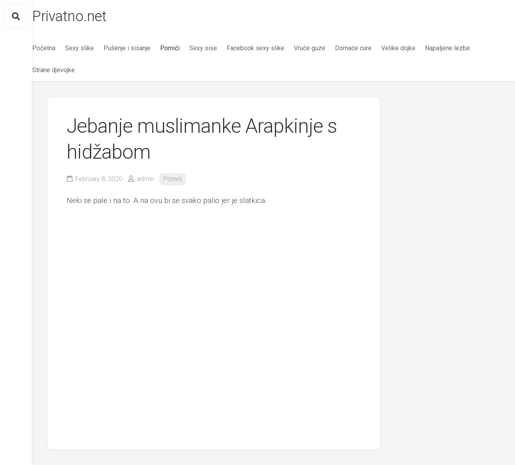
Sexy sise (219, 48)
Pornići (185, 48)
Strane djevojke (69, 70)
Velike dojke (414, 48)
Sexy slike (95, 48)
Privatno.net (85, 16)
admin (145, 179)
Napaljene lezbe (463, 48)
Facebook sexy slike (271, 48)
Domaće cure (369, 48)
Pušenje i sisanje (142, 48)
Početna (59, 48)
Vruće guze (325, 48)
